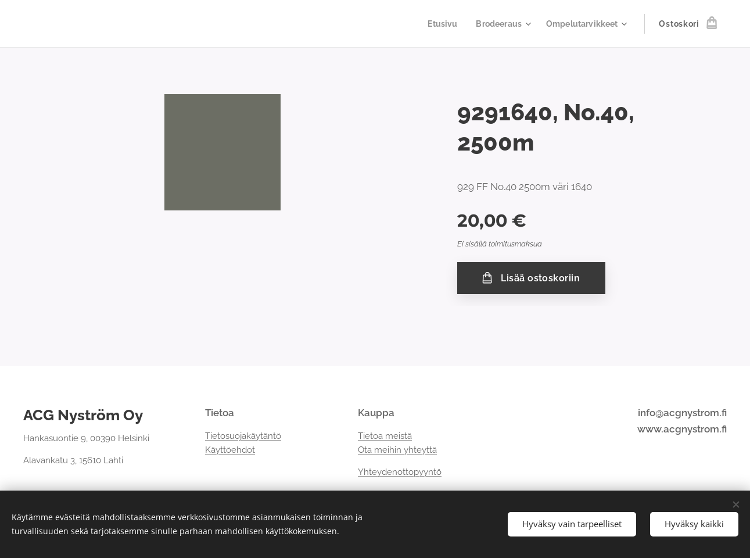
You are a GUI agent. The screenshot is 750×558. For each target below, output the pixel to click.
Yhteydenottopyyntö (400, 472)
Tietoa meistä (385, 436)
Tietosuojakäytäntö (243, 436)
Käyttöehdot (230, 450)
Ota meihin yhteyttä (397, 450)
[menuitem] (436, 23)
